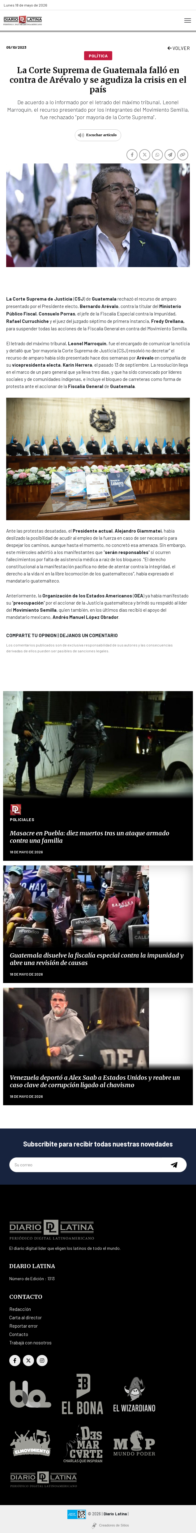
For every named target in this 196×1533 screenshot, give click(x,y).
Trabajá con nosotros (30, 1342)
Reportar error (23, 1326)
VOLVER (179, 48)
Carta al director (25, 1317)
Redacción (20, 1309)
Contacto (18, 1334)
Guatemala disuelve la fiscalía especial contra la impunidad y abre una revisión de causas (97, 959)
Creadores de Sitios (114, 1525)
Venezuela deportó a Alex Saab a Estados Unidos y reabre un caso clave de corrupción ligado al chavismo (95, 1081)
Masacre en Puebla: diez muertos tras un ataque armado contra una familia (89, 836)
